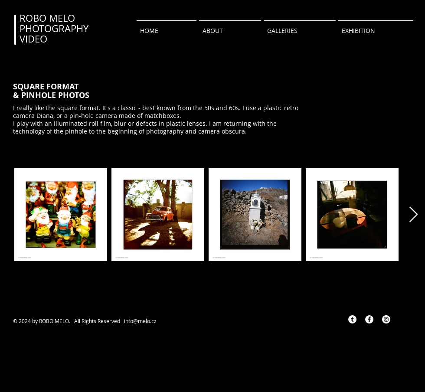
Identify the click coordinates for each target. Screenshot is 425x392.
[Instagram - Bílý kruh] (386, 319)
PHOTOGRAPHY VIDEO (54, 33)
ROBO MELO (47, 18)
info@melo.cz (140, 320)
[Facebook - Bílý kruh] (369, 319)
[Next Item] (413, 214)
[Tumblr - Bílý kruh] (352, 319)
